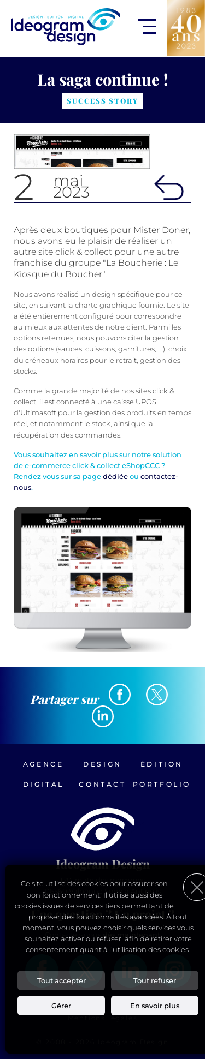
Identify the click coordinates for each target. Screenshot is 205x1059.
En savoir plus (154, 1005)
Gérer (61, 1005)
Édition (161, 764)
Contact (102, 784)
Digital (43, 784)
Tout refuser (154, 980)
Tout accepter (61, 980)
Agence (43, 764)
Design (102, 764)
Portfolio (162, 784)
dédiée (115, 476)
